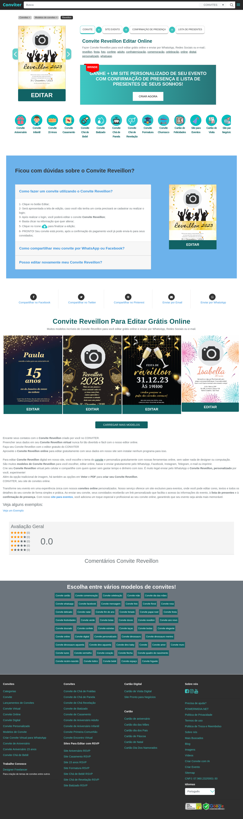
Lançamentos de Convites (18, 702)
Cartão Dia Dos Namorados (140, 747)
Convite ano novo (168, 620)
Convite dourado (64, 628)
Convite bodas (145, 628)
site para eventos (62, 496)
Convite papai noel (149, 612)
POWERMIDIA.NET (197, 708)
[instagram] (192, 691)
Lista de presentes (190, 29)
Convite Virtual (11, 708)
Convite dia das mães (156, 595)
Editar (33, 409)
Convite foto (132, 604)
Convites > (25, 17)
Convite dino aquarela (100, 645)
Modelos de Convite (15, 731)
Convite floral (149, 604)
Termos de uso (194, 720)
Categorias (9, 691)
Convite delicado (64, 612)
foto (103, 51)
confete (111, 51)
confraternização (136, 51)
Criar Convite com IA (197, 761)
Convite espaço (129, 661)
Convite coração (105, 653)
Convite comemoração (86, 595)
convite (99, 459)
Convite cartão (63, 595)
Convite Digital (11, 720)
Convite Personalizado (16, 725)
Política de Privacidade (198, 714)
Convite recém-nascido (67, 661)
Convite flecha (125, 653)
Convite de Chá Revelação (79, 702)
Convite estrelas (106, 628)
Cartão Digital (133, 683)
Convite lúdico (91, 661)
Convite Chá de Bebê (85, 128)
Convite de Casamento (77, 714)
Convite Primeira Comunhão (80, 731)
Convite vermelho (83, 653)
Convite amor (159, 645)
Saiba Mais (33, 368)
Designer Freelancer (26, 771)
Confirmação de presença (149, 29)
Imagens (190, 749)
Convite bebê (109, 661)
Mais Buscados (194, 737)
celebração (172, 51)
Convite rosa (167, 604)
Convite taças (126, 628)
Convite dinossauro (131, 636)
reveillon (87, 51)
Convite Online (12, 714)
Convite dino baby (125, 645)
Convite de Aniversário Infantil (81, 725)
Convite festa (170, 612)
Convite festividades (66, 620)
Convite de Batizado (76, 708)
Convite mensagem (110, 604)
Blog (187, 743)
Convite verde (88, 620)
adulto (121, 51)
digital (192, 51)
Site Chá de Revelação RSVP (81, 779)
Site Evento (112, 29)
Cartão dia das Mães (136, 724)
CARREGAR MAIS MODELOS (121, 424)
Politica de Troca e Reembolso (203, 726)
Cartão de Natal (133, 741)
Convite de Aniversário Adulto (81, 720)
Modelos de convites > (46, 17)
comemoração (156, 51)
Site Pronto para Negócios (140, 697)
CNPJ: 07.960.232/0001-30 (201, 778)
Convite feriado (127, 612)
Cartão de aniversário (137, 718)
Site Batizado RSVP (75, 785)
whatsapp (106, 56)
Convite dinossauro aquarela (70, 645)
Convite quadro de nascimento (153, 653)
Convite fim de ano (105, 612)
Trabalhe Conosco (14, 763)
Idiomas (190, 784)
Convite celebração (112, 595)
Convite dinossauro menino (159, 636)
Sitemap (190, 772)
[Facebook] (187, 691)
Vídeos (189, 755)
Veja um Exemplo (13, 510)
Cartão (128, 711)
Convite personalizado (105, 636)
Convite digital (82, 636)
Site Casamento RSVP (77, 756)
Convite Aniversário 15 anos (19, 749)
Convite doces (126, 620)
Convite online (63, 636)
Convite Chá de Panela (116, 128)
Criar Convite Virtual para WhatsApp (24, 737)
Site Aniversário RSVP (77, 750)
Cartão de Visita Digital (138, 691)
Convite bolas (107, 620)
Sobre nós (191, 683)
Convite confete (85, 628)
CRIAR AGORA (148, 96)
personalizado (90, 56)
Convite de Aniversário (16, 743)
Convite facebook (87, 604)
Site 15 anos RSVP (75, 762)
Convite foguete (150, 661)
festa (97, 51)
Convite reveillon (146, 620)
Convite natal (83, 612)
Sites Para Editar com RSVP (81, 743)
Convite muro (177, 645)
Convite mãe (133, 595)
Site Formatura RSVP (76, 768)
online (184, 51)
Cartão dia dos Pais (136, 730)
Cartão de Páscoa (135, 736)
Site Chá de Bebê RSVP (78, 773)
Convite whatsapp (64, 604)
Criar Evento (192, 766)
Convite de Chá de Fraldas (79, 691)
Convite (88, 29)
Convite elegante (166, 628)
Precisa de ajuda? (195, 703)
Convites (8, 683)
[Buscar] (231, 4)
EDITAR (42, 95)
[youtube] (196, 691)
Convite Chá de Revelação (132, 128)
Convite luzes (62, 653)
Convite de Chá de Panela (79, 697)
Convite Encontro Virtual (78, 737)
